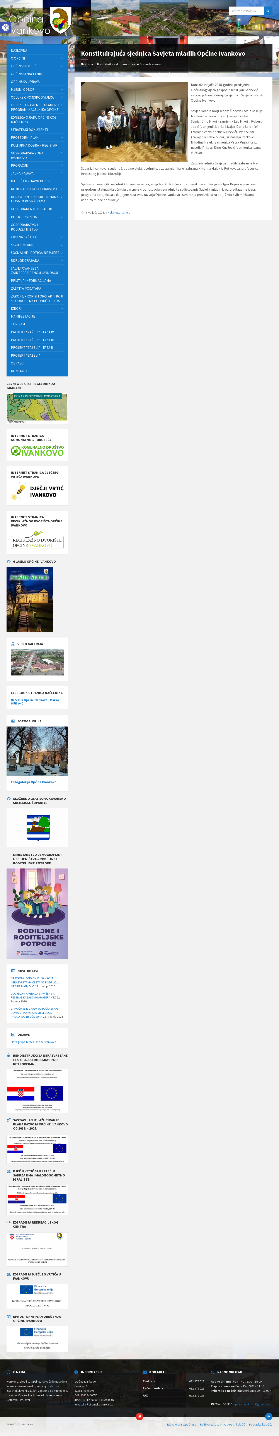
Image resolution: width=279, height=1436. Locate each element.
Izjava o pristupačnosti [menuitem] (181, 1424)
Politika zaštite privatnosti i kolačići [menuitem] (222, 1424)
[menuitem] (37, 50)
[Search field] (250, 11)
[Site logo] (39, 35)
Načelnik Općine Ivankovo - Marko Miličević (35, 701)
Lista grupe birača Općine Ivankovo (33, 1042)
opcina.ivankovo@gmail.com (251, 1404)
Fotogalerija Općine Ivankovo (33, 782)
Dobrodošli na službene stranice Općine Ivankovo (129, 64)
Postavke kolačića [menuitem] (260, 1424)
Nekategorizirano (119, 212)
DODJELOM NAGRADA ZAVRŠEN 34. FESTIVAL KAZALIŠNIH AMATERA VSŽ (33, 995)
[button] (5, 27)
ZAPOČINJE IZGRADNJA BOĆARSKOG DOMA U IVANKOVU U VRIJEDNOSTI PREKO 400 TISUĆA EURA (34, 1012)
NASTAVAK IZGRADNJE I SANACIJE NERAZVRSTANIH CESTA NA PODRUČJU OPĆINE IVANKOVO (35, 982)
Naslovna (87, 64)
